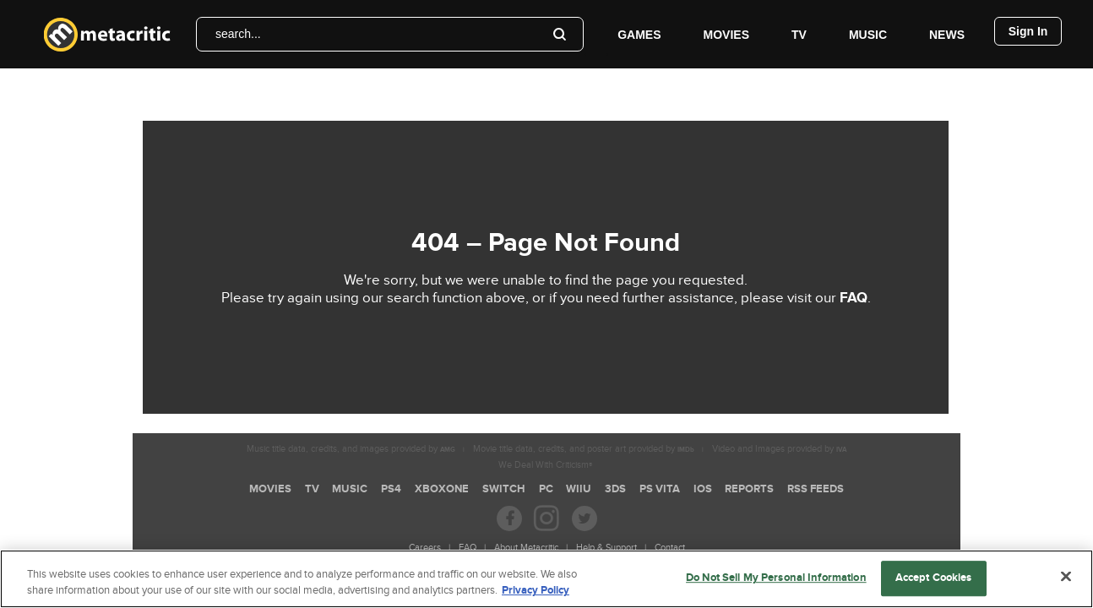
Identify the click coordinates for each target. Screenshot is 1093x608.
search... (238, 34)
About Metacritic (526, 547)
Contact (670, 547)
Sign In (1028, 31)
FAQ (853, 298)
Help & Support (606, 547)
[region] (546, 579)
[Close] (1066, 576)
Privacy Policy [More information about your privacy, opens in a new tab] (535, 590)
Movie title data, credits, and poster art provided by (583, 448)
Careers (425, 547)
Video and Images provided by (779, 448)
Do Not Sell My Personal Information (776, 578)
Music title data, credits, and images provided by (351, 448)
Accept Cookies (933, 578)
